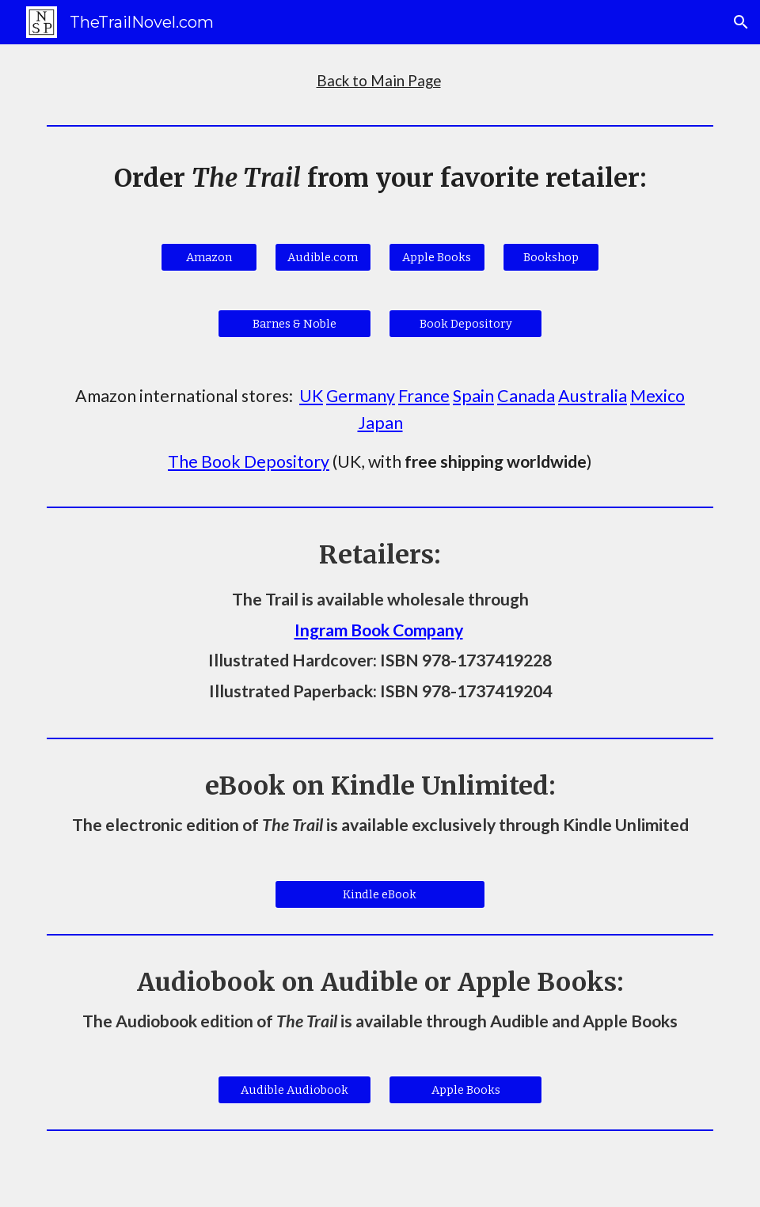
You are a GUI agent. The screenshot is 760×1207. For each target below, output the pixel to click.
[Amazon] (209, 256)
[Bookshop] (551, 256)
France (424, 395)
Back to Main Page (379, 80)
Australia (592, 395)
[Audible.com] (323, 256)
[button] (741, 22)
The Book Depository (248, 461)
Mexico (657, 395)
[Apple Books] (437, 256)
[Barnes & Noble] (294, 323)
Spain (473, 395)
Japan (380, 422)
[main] (380, 81)
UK (311, 395)
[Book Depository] (466, 323)
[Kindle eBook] (380, 894)
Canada (526, 395)
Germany (360, 395)
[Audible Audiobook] (294, 1089)
